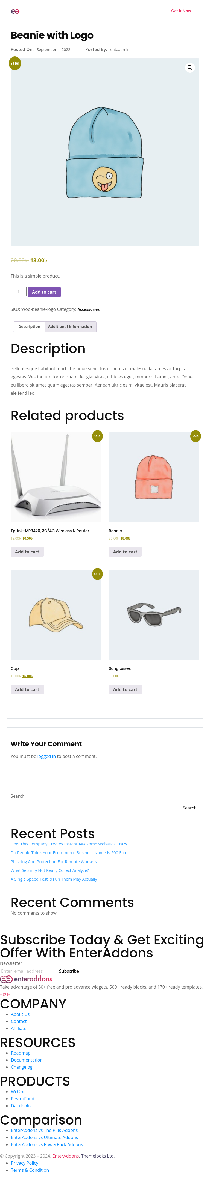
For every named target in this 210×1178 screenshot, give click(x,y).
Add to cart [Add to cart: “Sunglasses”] (125, 689)
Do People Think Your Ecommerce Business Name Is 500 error (70, 852)
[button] (190, 68)
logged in (46, 756)
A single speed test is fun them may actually (54, 879)
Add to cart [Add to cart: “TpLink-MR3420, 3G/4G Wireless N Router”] (27, 552)
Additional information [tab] (70, 326)
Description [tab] (29, 326)
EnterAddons (65, 1156)
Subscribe (69, 971)
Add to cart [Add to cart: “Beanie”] (125, 552)
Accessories (88, 309)
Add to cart (44, 292)
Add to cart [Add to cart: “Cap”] (27, 689)
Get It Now (181, 10)
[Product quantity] (19, 291)
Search (18, 796)
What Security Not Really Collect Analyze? (50, 870)
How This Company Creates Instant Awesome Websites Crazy (69, 843)
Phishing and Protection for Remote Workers (54, 861)
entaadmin (120, 49)
